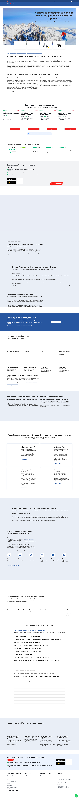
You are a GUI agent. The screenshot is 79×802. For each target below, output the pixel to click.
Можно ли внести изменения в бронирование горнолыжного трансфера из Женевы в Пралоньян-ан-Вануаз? (37, 661)
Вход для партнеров (44, 779)
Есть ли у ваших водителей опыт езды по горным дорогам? (27, 648)
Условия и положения (11, 799)
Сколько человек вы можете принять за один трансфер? (27, 642)
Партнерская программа (45, 775)
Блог (56, 3)
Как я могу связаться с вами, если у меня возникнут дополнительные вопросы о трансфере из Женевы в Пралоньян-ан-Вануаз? (38, 711)
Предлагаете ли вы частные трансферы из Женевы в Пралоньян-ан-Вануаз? (31, 645)
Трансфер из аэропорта (49, 3)
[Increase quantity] (8, 129)
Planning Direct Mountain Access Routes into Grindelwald (46, 737)
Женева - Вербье (66, 609)
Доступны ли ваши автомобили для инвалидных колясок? (27, 680)
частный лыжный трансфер (31, 382)
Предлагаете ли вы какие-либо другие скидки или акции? (27, 695)
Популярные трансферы (39, 3)
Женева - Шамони (44, 609)
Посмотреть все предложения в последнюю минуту (39, 133)
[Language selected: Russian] (11, 1)
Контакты (70, 3)
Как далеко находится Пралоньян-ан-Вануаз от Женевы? (27, 636)
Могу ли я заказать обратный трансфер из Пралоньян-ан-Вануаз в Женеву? (31, 707)
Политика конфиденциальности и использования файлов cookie (20, 325)
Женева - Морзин (22, 609)
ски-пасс (26, 511)
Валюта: (63, 1)
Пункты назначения (29, 3)
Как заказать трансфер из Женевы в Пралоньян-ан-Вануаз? (27, 651)
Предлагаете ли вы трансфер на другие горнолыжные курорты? (28, 704)
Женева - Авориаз (11, 609)
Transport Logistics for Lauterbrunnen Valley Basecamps (62, 737)
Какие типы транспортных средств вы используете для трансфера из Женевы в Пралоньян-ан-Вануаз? (37, 639)
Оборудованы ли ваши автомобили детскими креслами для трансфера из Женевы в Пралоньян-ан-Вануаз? (36, 677)
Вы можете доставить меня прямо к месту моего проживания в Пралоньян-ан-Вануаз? (34, 673)
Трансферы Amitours (44, 781)
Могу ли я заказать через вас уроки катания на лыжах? (26, 692)
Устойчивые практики (12, 781)
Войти (70, 1)
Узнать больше (24, 459)
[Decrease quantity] (4, 129)
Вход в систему (27, 781)
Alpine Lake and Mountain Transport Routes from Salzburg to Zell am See (13, 737)
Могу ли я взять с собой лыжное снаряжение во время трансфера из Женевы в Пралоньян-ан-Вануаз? (37, 686)
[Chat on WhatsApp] (76, 795)
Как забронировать (28, 775)
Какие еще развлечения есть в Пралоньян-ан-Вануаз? (26, 701)
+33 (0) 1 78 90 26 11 (61, 789)
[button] (71, 614)
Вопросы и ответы (28, 777)
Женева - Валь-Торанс (33, 610)
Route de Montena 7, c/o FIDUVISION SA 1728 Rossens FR (64, 786)
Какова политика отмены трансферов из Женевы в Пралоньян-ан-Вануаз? (31, 664)
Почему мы (9, 785)
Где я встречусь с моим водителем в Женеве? (24, 667)
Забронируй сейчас (15, 129)
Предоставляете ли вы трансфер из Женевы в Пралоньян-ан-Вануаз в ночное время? (33, 683)
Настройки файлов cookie (29, 783)
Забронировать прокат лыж (13, 565)
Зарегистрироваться (67, 321)
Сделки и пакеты (10, 778)
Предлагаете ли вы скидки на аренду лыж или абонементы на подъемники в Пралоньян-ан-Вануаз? (37, 689)
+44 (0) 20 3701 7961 (61, 782)
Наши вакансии (43, 783)
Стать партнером (43, 777)
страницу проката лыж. (29, 538)
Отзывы (8, 783)
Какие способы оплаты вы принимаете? (23, 654)
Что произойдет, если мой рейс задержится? (24, 670)
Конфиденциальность (22, 799)
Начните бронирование (12, 385)
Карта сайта (30, 799)
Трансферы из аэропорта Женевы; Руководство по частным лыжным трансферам (26, 53)
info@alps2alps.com (61, 775)
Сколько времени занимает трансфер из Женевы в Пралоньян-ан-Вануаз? (30, 630)
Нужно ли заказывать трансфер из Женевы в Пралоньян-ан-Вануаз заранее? (31, 657)
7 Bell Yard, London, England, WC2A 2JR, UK (64, 780)
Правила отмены (27, 779)
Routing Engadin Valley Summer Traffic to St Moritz (31, 736)
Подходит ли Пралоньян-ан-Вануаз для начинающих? (26, 698)
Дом (8, 53)
